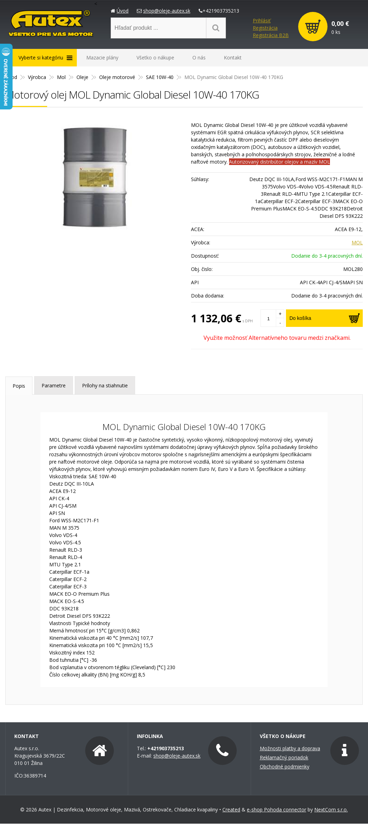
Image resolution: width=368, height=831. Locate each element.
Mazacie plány (102, 57)
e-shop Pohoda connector (276, 809)
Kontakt (233, 57)
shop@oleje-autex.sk (166, 10)
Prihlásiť (262, 20)
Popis (19, 385)
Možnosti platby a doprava (290, 748)
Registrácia (265, 27)
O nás (199, 57)
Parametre (54, 385)
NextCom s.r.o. (331, 809)
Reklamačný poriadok (284, 757)
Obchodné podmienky (284, 766)
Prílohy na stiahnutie (105, 385)
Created (231, 809)
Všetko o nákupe (155, 57)
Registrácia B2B (271, 35)
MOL (357, 242)
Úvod (122, 10)
